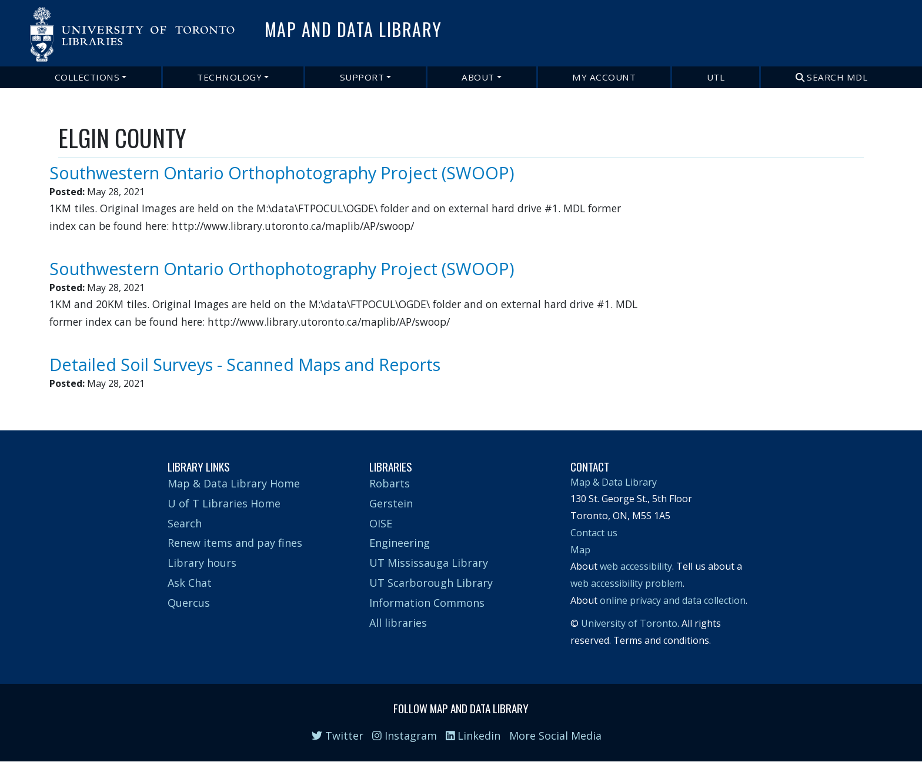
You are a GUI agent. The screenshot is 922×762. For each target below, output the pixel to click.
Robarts (389, 483)
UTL (716, 77)
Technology (229, 77)
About (478, 77)
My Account (604, 77)
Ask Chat (190, 583)
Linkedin (473, 735)
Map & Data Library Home (234, 483)
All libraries (398, 623)
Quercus (189, 603)
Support (362, 77)
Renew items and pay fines (235, 543)
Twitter (337, 735)
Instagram (404, 735)
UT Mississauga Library (428, 563)
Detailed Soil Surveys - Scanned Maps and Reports (244, 364)
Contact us (593, 532)
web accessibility (636, 566)
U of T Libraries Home (224, 503)
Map (580, 549)
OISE (380, 523)
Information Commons (427, 603)
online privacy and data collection (673, 600)
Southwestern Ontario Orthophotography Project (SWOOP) (282, 172)
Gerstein (391, 503)
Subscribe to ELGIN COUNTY (63, 396)
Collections (87, 77)
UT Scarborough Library (431, 583)
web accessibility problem (626, 583)
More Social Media (555, 735)
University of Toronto (629, 623)
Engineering (399, 543)
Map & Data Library (613, 482)
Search (185, 523)
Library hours (202, 563)
